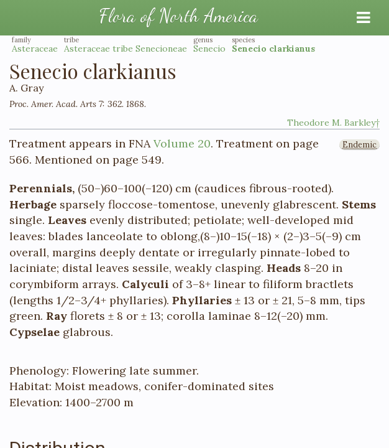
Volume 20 (182, 143)
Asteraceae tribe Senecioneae (125, 48)
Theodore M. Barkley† (333, 122)
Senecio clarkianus (273, 48)
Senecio (209, 48)
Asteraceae (35, 48)
